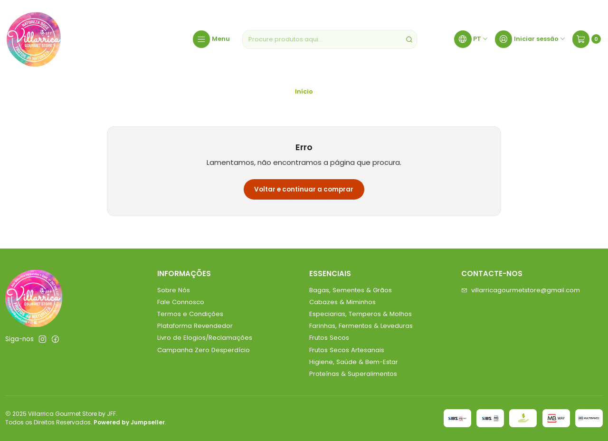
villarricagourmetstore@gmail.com (520, 290)
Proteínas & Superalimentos (353, 373)
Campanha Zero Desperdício (203, 350)
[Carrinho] (586, 39)
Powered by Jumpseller (129, 422)
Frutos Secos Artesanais (346, 350)
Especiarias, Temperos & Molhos (360, 313)
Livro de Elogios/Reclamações (204, 337)
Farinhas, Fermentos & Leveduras (361, 325)
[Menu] (211, 39)
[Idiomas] (471, 39)
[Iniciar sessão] (530, 39)
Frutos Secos (329, 337)
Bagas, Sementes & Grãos (350, 290)
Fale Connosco (180, 302)
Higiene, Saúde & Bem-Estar (353, 361)
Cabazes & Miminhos (342, 302)
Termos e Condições (190, 313)
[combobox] (329, 39)
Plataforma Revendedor (195, 325)
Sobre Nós (173, 290)
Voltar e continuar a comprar (303, 189)
